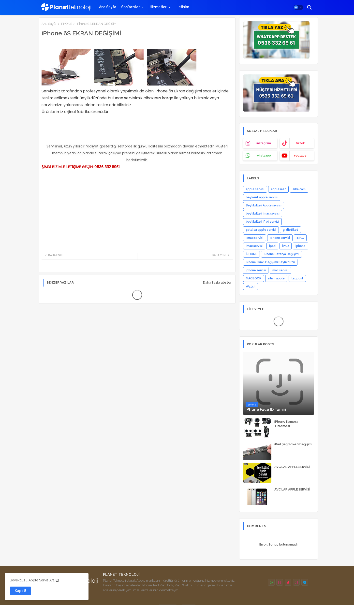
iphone (300, 246)
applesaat (278, 189)
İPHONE (66, 24)
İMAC (300, 238)
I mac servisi (254, 238)
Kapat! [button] (20, 591)
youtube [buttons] (300, 155)
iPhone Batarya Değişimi (281, 254)
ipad (272, 246)
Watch (250, 286)
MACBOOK (253, 278)
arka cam (299, 189)
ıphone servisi (280, 238)
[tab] (108, 7)
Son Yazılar (130, 7)
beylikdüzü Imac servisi (263, 213)
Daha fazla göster (217, 282)
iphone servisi (256, 270)
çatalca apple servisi (261, 229)
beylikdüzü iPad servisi (262, 221)
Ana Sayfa (107, 7)
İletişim (183, 7)
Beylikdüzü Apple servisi (263, 205)
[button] (298, 7)
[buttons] (271, 582)
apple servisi (255, 189)
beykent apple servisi (262, 197)
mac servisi (280, 270)
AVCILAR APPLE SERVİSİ (292, 467)
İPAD (285, 246)
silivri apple (276, 278)
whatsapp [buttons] (263, 155)
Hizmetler (158, 7)
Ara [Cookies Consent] (52, 580)
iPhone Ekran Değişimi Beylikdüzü (270, 262)
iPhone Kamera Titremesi (286, 424)
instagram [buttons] (263, 143)
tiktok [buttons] (300, 143)
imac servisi (254, 246)
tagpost (297, 278)
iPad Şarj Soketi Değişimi (293, 444)
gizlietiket (290, 229)
